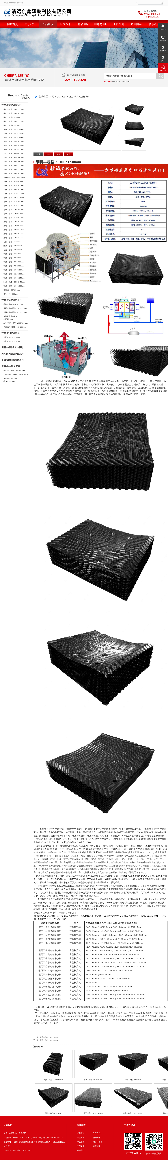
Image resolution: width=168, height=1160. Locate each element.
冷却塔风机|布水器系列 (12, 360)
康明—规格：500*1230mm (13, 238)
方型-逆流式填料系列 (11, 300)
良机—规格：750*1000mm (13, 186)
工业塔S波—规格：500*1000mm (15, 323)
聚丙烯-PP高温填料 (10, 366)
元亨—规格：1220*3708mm (14, 149)
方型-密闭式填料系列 (11, 333)
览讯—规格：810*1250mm (13, 206)
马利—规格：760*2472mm (13, 145)
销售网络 (136, 24)
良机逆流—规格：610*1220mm (15, 312)
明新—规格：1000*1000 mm (14, 121)
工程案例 (118, 24)
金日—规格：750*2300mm (13, 242)
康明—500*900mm (10, 294)
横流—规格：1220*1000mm (14, 274)
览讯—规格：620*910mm (13, 214)
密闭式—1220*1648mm (12, 337)
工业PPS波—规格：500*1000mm (15, 374)
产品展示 (47, 24)
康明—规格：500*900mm (13, 226)
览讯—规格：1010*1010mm (14, 198)
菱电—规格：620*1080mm (13, 162)
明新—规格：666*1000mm (13, 113)
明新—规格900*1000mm (12, 125)
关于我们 (30, 24)
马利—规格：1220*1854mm (14, 137)
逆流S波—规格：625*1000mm (14, 327)
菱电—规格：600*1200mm (13, 166)
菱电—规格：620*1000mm (13, 174)
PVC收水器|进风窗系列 (12, 354)
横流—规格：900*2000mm (13, 258)
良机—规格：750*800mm (13, 182)
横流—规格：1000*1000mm (14, 286)
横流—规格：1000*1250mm (14, 278)
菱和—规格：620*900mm (13, 153)
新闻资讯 (65, 24)
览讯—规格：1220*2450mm (14, 133)
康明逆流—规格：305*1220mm (15, 308)
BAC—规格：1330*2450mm (14, 282)
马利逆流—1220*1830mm (13, 304)
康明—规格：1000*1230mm (14, 230)
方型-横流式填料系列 (11, 105)
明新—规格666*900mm (12, 117)
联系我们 (154, 24)
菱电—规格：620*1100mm (13, 170)
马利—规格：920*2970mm (13, 141)
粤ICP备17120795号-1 (22, 1150)
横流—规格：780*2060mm (13, 266)
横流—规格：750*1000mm (13, 254)
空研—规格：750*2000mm (13, 218)
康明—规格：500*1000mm (13, 222)
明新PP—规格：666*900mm (14, 370)
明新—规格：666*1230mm (13, 109)
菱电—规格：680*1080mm (13, 158)
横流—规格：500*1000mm (13, 262)
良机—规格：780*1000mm (13, 190)
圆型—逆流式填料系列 (12, 347)
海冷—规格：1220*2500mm (14, 246)
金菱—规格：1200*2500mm (14, 250)
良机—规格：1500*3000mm (14, 194)
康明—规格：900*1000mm (13, 234)
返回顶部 (80, 1133)
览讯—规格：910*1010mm (13, 202)
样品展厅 (83, 24)
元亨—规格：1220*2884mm (14, 129)
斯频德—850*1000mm (11, 290)
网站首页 (12, 24)
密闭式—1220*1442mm (12, 341)
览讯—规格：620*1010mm (13, 210)
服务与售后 (101, 24)
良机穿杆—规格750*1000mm (14, 178)
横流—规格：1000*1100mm (13, 270)
